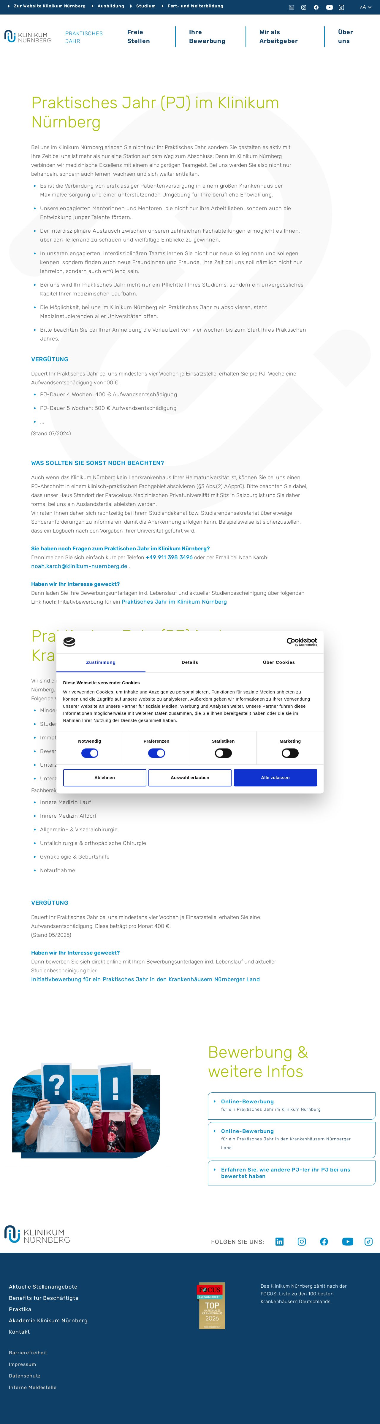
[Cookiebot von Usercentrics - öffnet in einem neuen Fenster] (291, 641)
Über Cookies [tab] (279, 662)
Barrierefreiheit (28, 1353)
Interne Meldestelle (33, 1387)
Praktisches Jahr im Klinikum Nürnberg (174, 602)
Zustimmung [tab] (101, 662)
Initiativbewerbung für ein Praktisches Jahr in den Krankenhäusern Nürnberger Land (145, 979)
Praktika (20, 1309)
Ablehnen (104, 777)
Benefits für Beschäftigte (44, 1298)
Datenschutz (25, 1376)
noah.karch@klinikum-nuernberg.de (79, 566)
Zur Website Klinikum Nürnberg (50, 6)
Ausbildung (111, 6)
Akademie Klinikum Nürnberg (48, 1320)
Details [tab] (190, 662)
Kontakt (19, 1332)
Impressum (22, 1364)
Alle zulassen (275, 777)
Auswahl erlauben (190, 777)
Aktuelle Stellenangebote (43, 1287)
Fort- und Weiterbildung (196, 6)
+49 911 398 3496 (169, 557)
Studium (146, 6)
